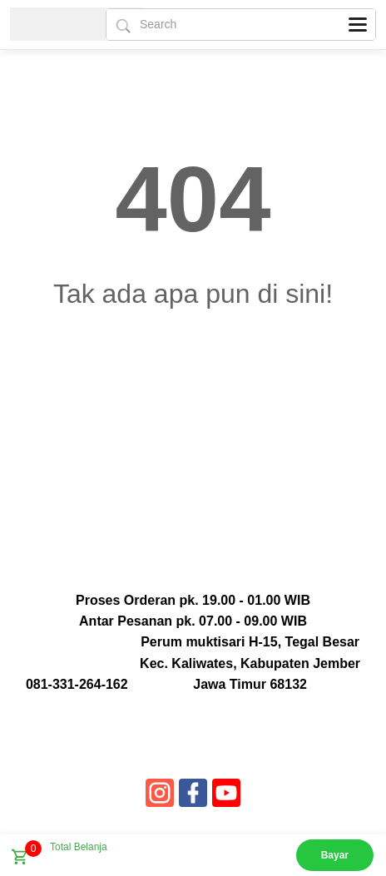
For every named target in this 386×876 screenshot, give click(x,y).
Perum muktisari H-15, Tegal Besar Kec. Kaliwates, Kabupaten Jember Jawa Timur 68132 (250, 662)
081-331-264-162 (77, 684)
